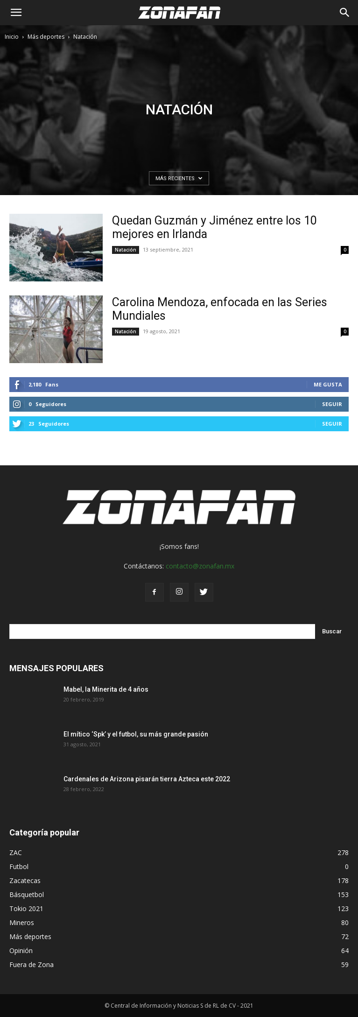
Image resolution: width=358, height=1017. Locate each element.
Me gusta (328, 384)
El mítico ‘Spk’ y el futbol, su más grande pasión (135, 734)
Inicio (12, 37)
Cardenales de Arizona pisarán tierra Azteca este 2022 (146, 779)
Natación (125, 249)
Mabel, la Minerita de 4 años (105, 689)
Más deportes (46, 37)
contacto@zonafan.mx (200, 565)
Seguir (332, 403)
